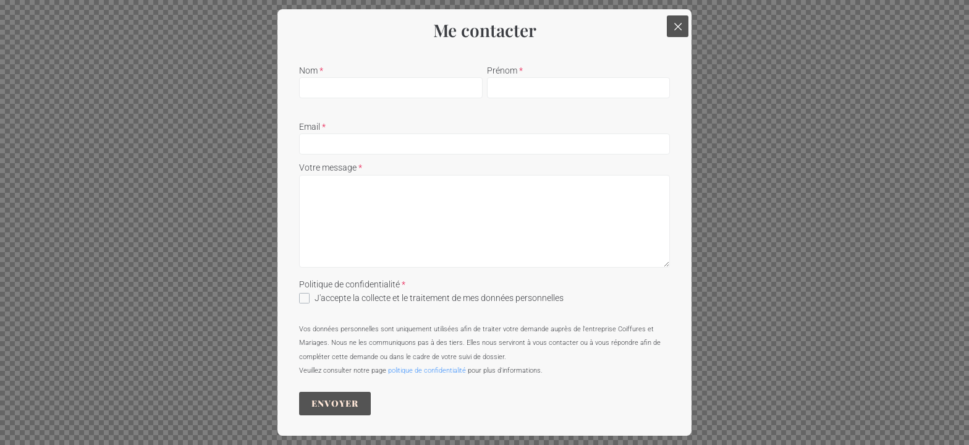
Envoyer (334, 403)
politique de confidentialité (427, 371)
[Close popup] (677, 26)
